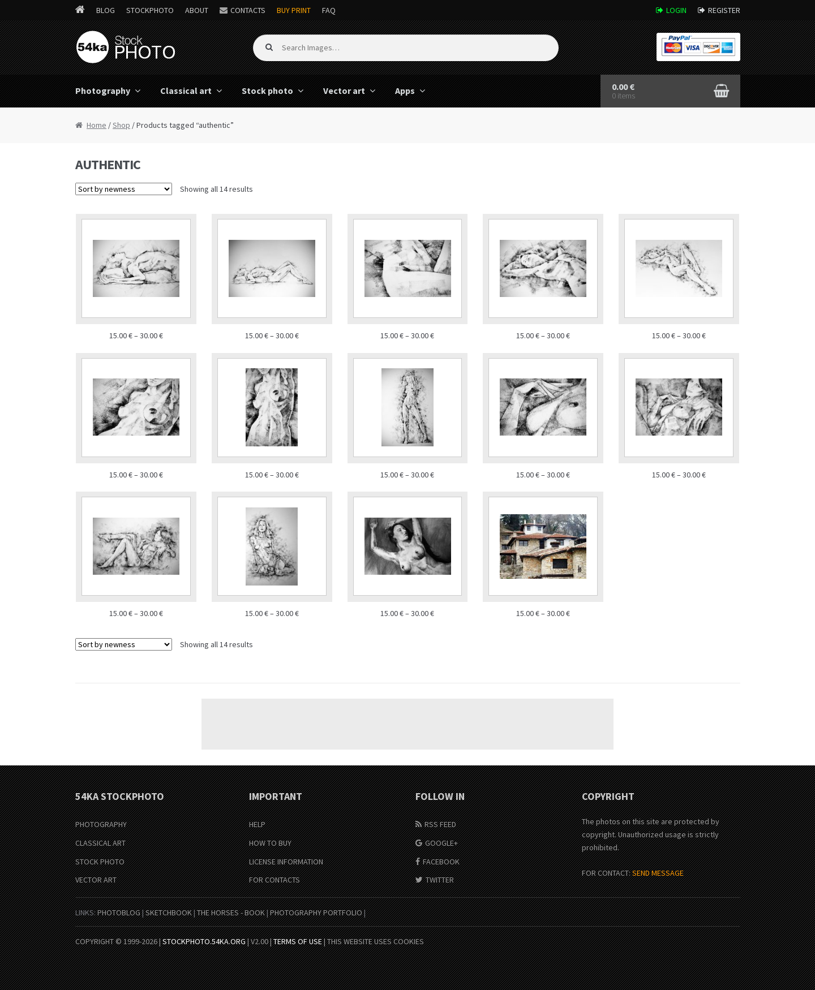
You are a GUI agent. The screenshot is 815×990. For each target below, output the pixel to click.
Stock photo (267, 90)
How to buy (270, 843)
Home (96, 125)
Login (676, 10)
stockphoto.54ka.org (204, 941)
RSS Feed (440, 824)
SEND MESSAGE (658, 873)
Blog (105, 10)
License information (286, 861)
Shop (121, 125)
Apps (405, 90)
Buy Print (294, 10)
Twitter (440, 880)
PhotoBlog (118, 912)
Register (724, 10)
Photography (102, 90)
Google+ (441, 843)
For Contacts (274, 880)
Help (257, 824)
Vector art (344, 90)
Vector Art (96, 880)
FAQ (329, 10)
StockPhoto (150, 10)
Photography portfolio (316, 912)
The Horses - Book (231, 912)
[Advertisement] (407, 724)
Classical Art (100, 843)
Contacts (247, 10)
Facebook (441, 861)
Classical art (186, 90)
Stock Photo (100, 861)
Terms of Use (297, 941)
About (196, 10)
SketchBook (168, 912)
